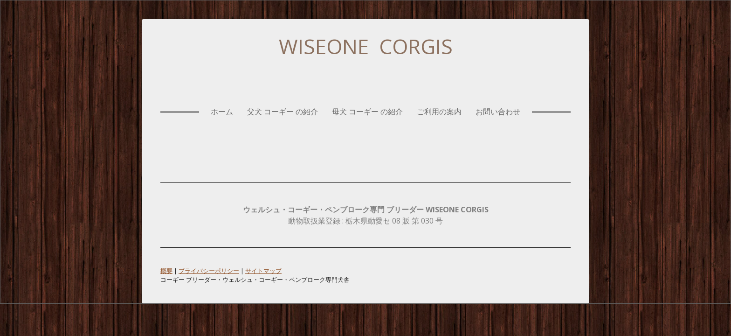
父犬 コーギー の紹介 (282, 111)
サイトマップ (263, 270)
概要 (166, 270)
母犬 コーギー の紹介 (367, 111)
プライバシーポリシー (209, 270)
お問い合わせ (498, 111)
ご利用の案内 (439, 111)
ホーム (222, 111)
